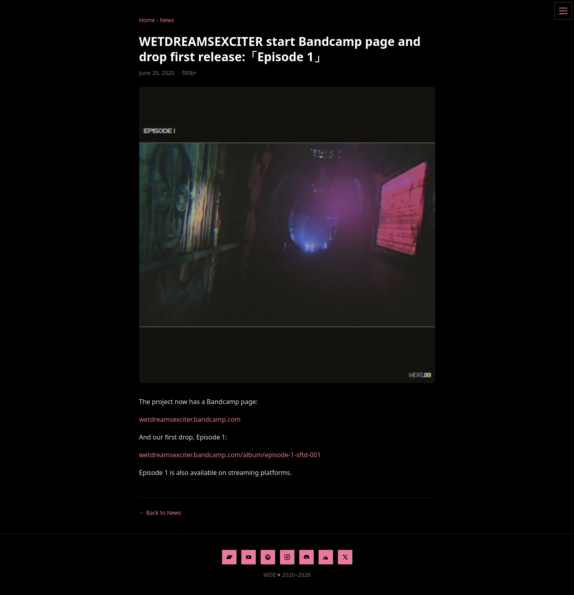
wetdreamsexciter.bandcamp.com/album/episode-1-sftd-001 (230, 454)
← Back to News (160, 512)
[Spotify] (268, 557)
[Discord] (306, 557)
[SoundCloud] (326, 557)
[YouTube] (248, 557)
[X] (345, 557)
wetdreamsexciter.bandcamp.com (190, 419)
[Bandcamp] (229, 557)
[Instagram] (287, 557)
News (167, 20)
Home (147, 20)
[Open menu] (563, 11)
